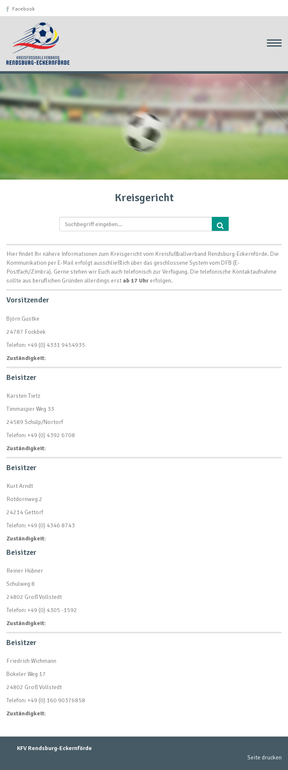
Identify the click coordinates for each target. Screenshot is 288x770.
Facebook (23, 9)
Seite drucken (264, 757)
